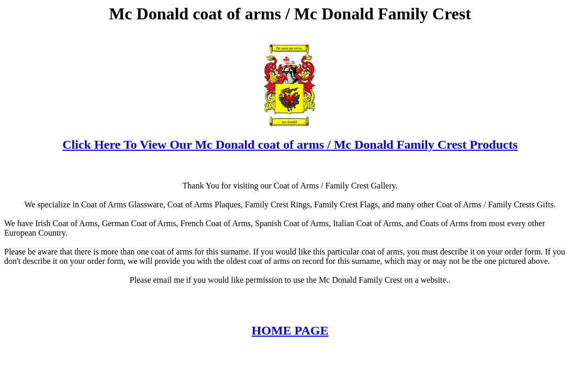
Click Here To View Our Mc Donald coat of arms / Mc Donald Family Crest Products (290, 144)
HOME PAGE (290, 330)
